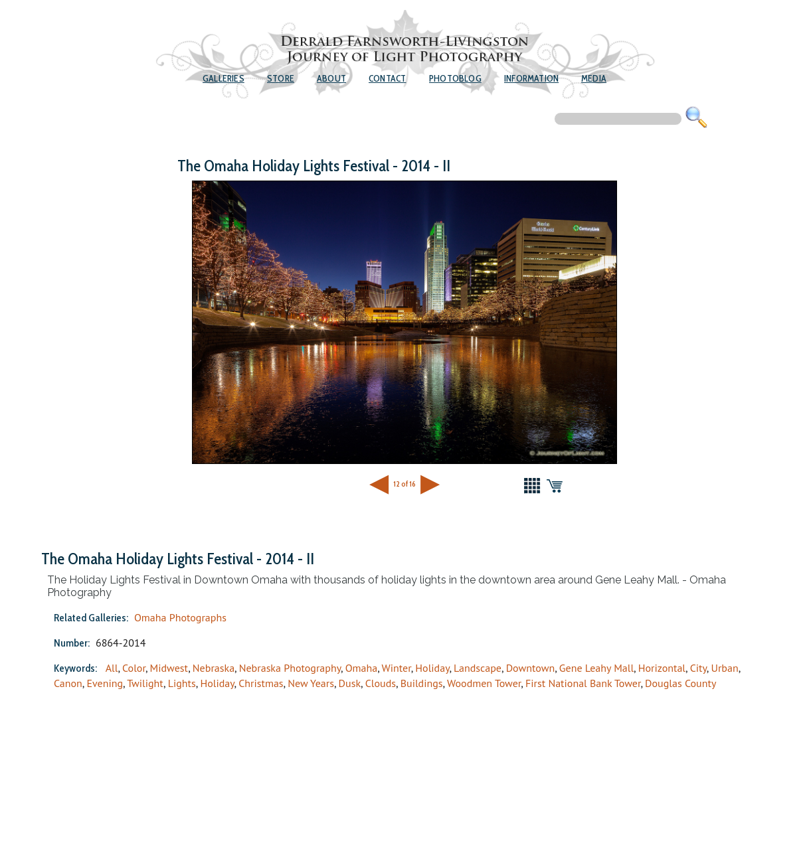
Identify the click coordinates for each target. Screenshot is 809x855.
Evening (104, 683)
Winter (396, 667)
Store (280, 78)
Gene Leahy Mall (596, 667)
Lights (182, 683)
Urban (724, 667)
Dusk (350, 683)
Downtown (530, 667)
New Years (311, 683)
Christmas (260, 683)
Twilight (145, 683)
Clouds (380, 683)
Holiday (432, 667)
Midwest (169, 667)
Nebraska (213, 667)
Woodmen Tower (484, 683)
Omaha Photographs (180, 617)
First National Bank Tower (582, 683)
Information (531, 78)
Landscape (477, 667)
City (698, 667)
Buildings (422, 683)
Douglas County (680, 683)
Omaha (361, 667)
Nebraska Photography (290, 667)
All (112, 667)
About (331, 78)
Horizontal (661, 667)
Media (593, 78)
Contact (387, 78)
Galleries (223, 78)
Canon (68, 683)
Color (133, 667)
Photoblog (455, 78)
